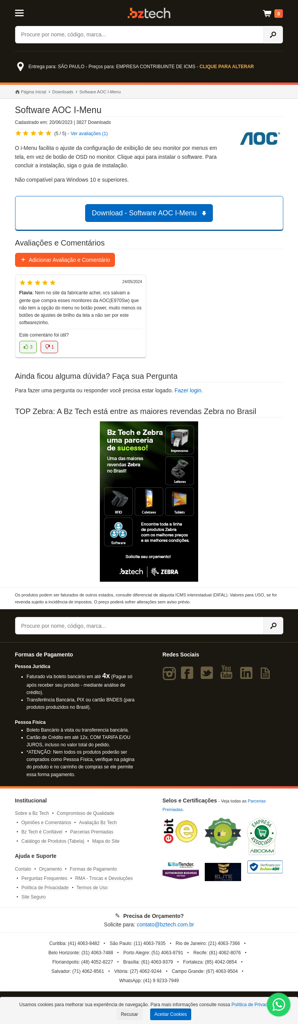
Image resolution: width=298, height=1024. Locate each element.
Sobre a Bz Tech (32, 813)
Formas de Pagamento (93, 869)
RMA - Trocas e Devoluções (104, 878)
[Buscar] (139, 34)
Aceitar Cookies (170, 1014)
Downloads (62, 91)
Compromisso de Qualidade (85, 813)
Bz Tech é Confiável (41, 832)
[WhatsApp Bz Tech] (278, 1005)
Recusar (129, 1014)
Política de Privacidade (45, 887)
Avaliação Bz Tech (98, 822)
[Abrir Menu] (33, 12)
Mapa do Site (106, 841)
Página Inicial (30, 91)
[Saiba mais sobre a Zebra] (149, 501)
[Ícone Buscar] (273, 34)
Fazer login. (189, 390)
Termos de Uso (92, 887)
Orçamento (50, 869)
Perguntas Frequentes (44, 878)
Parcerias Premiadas (91, 832)
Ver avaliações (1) (89, 133)
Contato (23, 869)
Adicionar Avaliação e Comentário (65, 260)
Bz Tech (149, 13)
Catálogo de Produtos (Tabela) (52, 841)
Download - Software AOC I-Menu (150, 213)
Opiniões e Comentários (46, 822)
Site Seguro (33, 897)
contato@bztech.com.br (165, 924)
